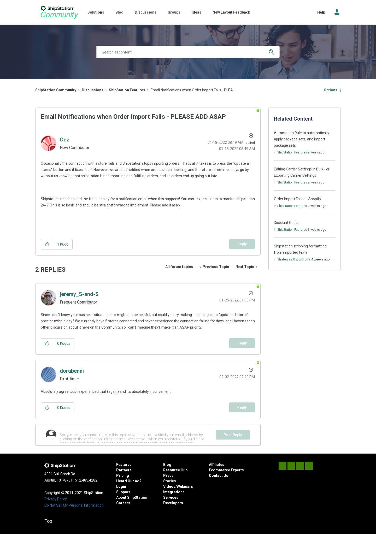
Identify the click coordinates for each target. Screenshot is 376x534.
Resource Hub (175, 470)
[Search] (188, 52)
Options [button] (330, 90)
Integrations (174, 492)
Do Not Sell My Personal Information (74, 505)
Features (124, 464)
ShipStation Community (59, 12)
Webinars (185, 486)
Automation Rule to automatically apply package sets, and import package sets (301, 139)
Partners (124, 470)
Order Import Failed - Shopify (297, 199)
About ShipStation (131, 497)
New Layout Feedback (231, 12)
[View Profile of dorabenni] (72, 371)
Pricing (122, 475)
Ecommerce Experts (226, 470)
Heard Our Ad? (129, 481)
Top (48, 521)
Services (170, 497)
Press (168, 475)
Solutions (95, 12)
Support (123, 492)
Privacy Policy (55, 499)
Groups (174, 12)
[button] (47, 244)
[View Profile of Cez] (64, 140)
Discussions (145, 12)
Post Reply (233, 435)
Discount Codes (286, 223)
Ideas (196, 12)
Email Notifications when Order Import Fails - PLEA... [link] (193, 90)
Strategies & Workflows (293, 259)
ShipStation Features (127, 90)
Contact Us (218, 475)
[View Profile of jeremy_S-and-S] (79, 294)
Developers (173, 503)
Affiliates (216, 464)
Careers (123, 503)
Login (121, 486)
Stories (169, 481)
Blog (119, 12)
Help (321, 12)
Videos (169, 486)
